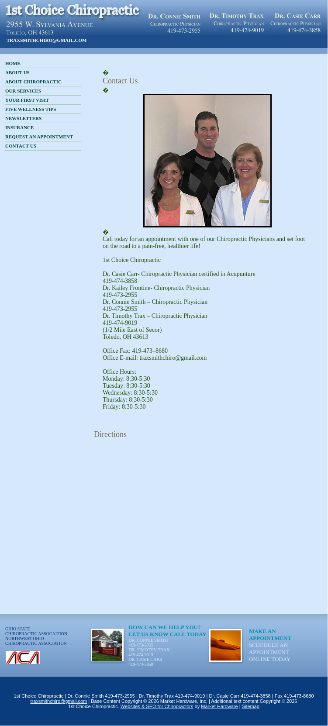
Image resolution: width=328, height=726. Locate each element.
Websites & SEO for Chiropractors (157, 706)
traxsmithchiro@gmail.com (47, 40)
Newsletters (23, 118)
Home (13, 63)
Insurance (19, 127)
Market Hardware (219, 706)
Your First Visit (27, 100)
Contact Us (20, 145)
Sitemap (250, 706)
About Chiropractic (33, 81)
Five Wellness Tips (30, 109)
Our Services (23, 90)
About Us (17, 72)
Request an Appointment (39, 136)
